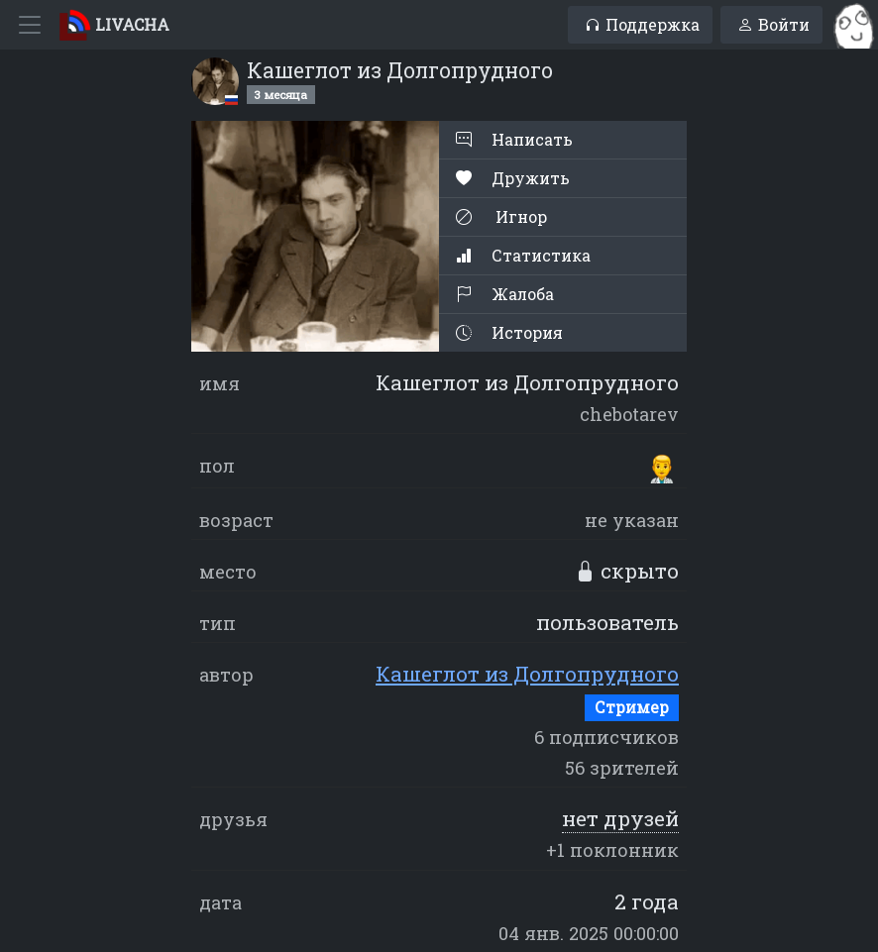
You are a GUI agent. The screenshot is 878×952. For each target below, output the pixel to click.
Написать (514, 139)
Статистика (523, 255)
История (509, 332)
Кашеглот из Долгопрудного (527, 674)
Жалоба (505, 293)
